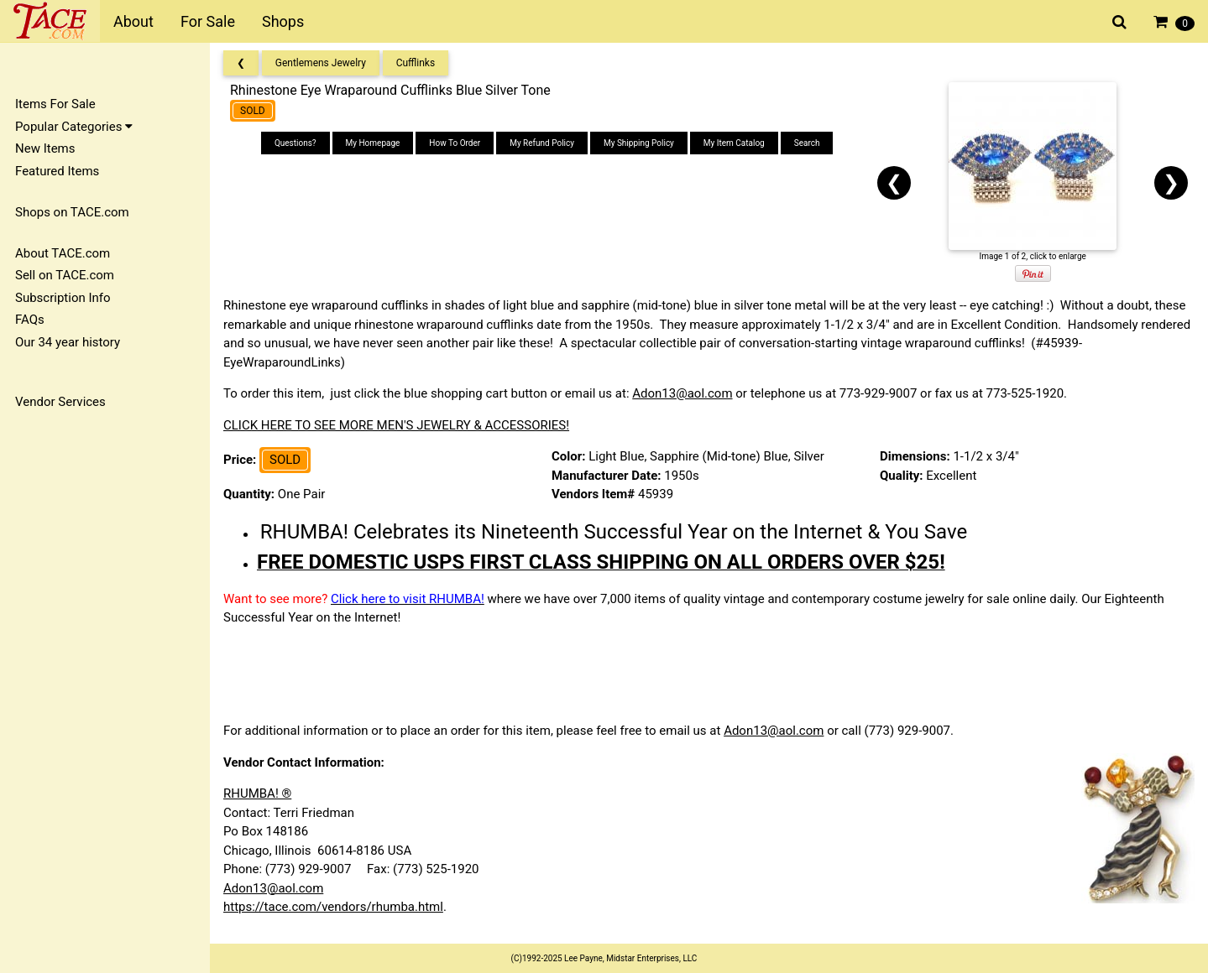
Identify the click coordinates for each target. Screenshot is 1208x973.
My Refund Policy (542, 143)
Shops (283, 21)
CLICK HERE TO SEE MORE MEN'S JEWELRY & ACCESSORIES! (396, 425)
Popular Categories (74, 126)
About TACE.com (62, 253)
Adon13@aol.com (682, 393)
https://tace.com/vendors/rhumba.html (333, 906)
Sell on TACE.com (64, 275)
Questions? (295, 143)
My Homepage (373, 143)
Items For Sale (55, 104)
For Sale (207, 21)
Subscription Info (63, 297)
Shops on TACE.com (72, 212)
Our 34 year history (67, 342)
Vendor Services (60, 401)
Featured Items (57, 171)
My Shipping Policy (639, 143)
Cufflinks (416, 63)
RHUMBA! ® (257, 793)
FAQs (29, 319)
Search (807, 143)
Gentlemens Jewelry (320, 63)
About (133, 21)
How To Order (454, 143)
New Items (45, 148)
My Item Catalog (734, 143)
